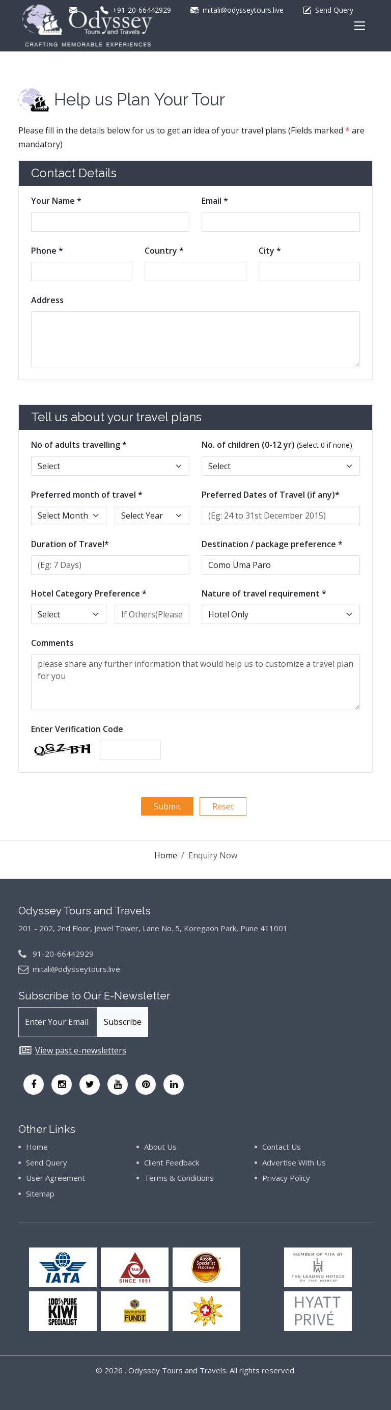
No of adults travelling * (79, 444)
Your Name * (56, 200)
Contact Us (281, 1147)
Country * (164, 250)
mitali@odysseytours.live (76, 969)
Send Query (46, 1162)
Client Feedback (171, 1162)
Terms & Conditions (179, 1178)
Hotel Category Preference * (89, 593)
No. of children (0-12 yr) (277, 444)
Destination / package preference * (272, 544)
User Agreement (55, 1178)
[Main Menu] (360, 26)
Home (165, 855)
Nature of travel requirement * (264, 593)
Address (47, 300)
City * (270, 250)
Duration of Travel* (70, 544)
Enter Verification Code (77, 729)
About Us (160, 1147)
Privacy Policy (286, 1178)
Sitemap (40, 1193)
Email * (215, 200)
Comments (52, 642)
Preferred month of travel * (87, 494)
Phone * (47, 250)
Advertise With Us (294, 1162)
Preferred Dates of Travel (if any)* (271, 494)
